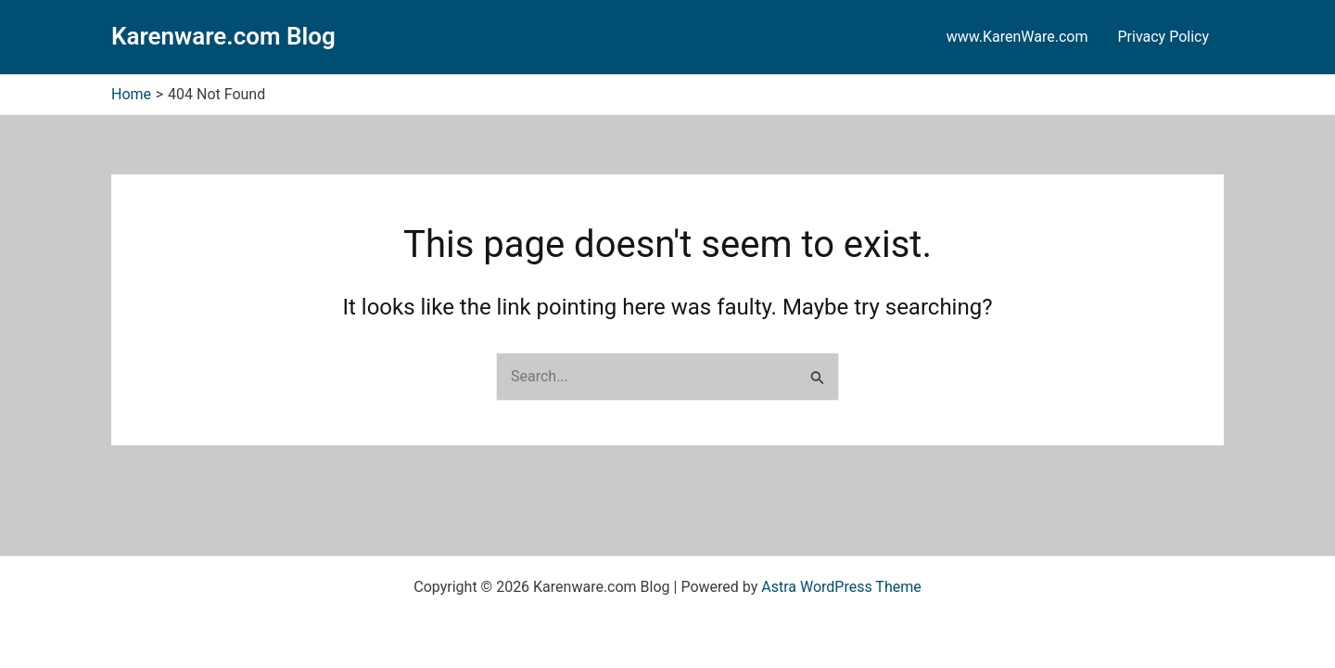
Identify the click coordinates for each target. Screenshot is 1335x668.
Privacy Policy (1164, 36)
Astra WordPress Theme (841, 587)
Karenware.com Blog (223, 36)
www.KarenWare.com (1017, 36)
